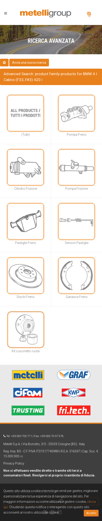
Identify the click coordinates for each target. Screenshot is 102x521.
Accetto (91, 513)
